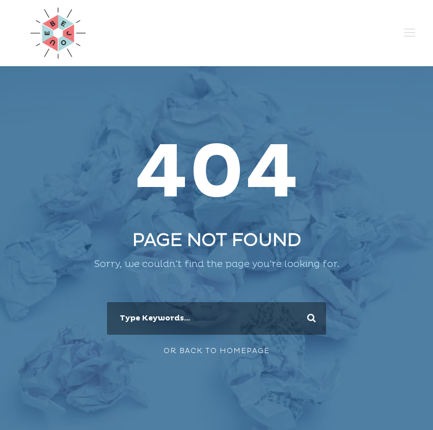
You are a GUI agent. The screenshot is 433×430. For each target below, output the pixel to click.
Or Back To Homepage (216, 350)
